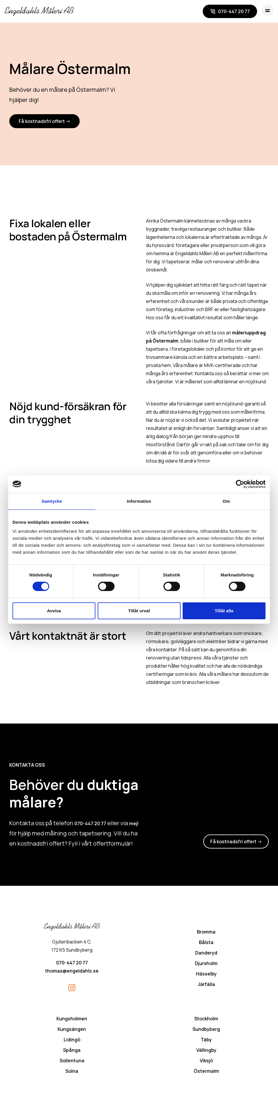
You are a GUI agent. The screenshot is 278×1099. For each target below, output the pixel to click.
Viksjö (206, 1061)
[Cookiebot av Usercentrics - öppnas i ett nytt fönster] (240, 484)
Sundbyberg (206, 1029)
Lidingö (72, 1040)
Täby (206, 1040)
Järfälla (206, 985)
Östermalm (206, 1071)
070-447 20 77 (90, 824)
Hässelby (206, 974)
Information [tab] (139, 501)
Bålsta (206, 943)
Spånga (72, 1050)
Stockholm (206, 1019)
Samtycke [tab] (52, 501)
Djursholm (206, 964)
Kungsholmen (71, 1019)
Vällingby (206, 1050)
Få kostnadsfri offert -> (44, 122)
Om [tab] (226, 501)
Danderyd (206, 953)
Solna (71, 1071)
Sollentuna (72, 1061)
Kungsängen (72, 1029)
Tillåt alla (224, 610)
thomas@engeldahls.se (72, 971)
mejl (133, 824)
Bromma (206, 932)
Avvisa (54, 610)
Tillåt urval (139, 610)
